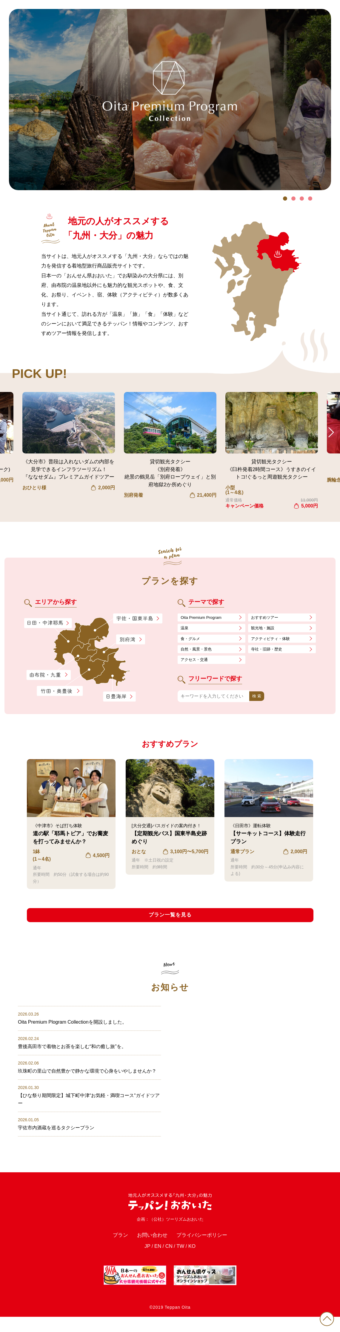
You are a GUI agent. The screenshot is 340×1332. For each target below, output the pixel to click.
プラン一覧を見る (170, 919)
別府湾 (130, 640)
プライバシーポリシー (206, 1249)
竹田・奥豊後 (60, 691)
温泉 (185, 629)
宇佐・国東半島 (137, 618)
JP (144, 1261)
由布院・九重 (48, 675)
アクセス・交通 (196, 663)
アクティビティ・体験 (273, 640)
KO (194, 1261)
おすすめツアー (266, 617)
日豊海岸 (119, 696)
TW (181, 1261)
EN (156, 1261)
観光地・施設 (264, 629)
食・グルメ (192, 640)
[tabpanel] (170, 99)
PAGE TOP (325, 1317)
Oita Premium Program (203, 617)
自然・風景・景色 (198, 651)
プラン (113, 1249)
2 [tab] (293, 198)
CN (168, 1261)
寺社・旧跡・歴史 (269, 651)
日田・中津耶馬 (42, 623)
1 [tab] (285, 198)
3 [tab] (302, 198)
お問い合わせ (149, 1249)
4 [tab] (310, 198)
